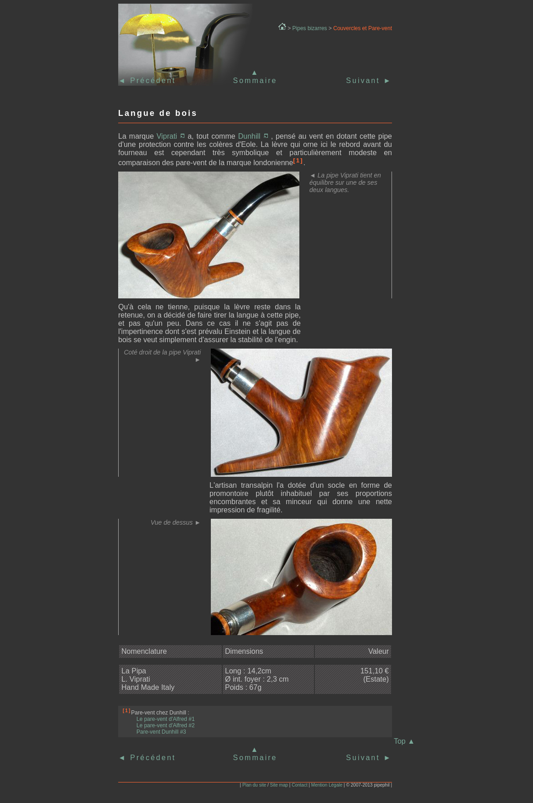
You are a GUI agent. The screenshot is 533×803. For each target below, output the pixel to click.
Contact (299, 784)
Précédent (151, 80)
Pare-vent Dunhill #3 (161, 732)
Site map (279, 784)
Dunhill (253, 136)
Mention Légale (326, 784)
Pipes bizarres (310, 28)
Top (404, 741)
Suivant (369, 80)
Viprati (171, 136)
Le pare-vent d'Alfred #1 (165, 719)
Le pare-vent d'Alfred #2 (165, 725)
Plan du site (254, 784)
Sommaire (255, 80)
